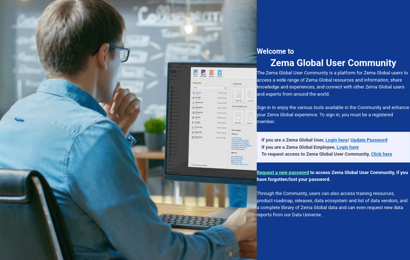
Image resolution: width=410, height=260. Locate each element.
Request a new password (283, 172)
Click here (381, 154)
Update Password (369, 140)
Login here (336, 140)
